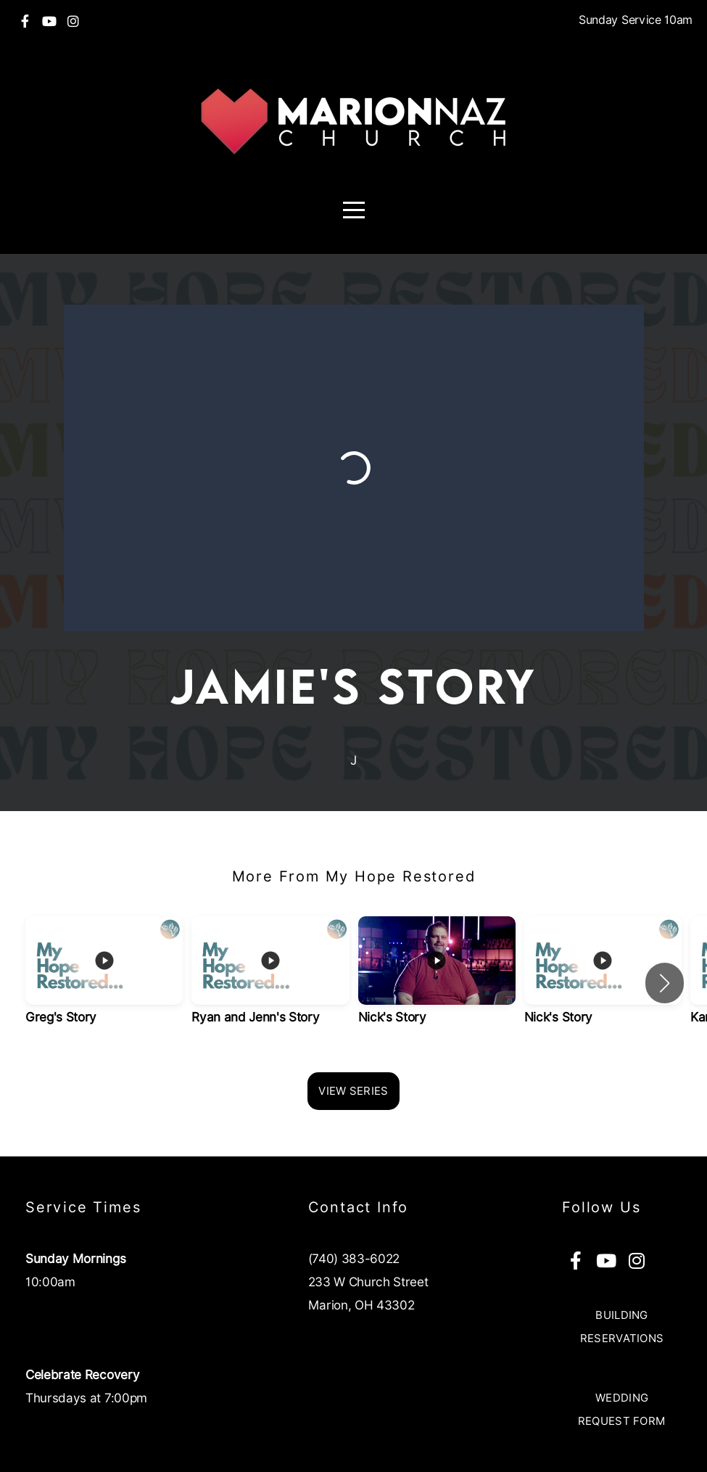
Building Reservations (622, 1327)
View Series (353, 1091)
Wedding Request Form (622, 1409)
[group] (104, 983)
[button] (664, 983)
